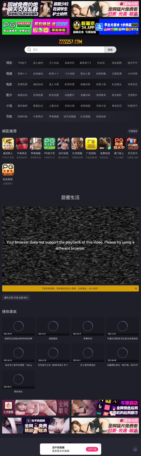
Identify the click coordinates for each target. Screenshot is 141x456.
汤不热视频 (70, 116)
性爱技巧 (132, 105)
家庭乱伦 (38, 105)
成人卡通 (54, 84)
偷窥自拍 (22, 95)
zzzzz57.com (70, 42)
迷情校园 (85, 105)
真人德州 (38, 62)
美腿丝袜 (85, 95)
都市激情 (22, 105)
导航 (9, 116)
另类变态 (132, 84)
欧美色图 (54, 95)
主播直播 (117, 73)
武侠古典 (70, 105)
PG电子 (22, 62)
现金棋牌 (117, 62)
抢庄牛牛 (132, 62)
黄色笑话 (117, 105)
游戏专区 (70, 62)
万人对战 (54, 62)
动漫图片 (70, 95)
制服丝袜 (85, 84)
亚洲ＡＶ (22, 73)
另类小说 (101, 105)
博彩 (9, 63)
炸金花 (101, 62)
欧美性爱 (70, 84)
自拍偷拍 (38, 73)
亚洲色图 (38, 95)
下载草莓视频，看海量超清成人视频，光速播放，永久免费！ (89, 288)
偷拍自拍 (38, 84)
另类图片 (132, 95)
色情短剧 (101, 116)
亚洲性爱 (22, 84)
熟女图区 (117, 95)
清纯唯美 (101, 95)
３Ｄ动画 (70, 73)
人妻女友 (54, 105)
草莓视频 (54, 116)
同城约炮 (22, 116)
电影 (9, 84)
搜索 (110, 49)
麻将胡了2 (85, 62)
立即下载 (92, 449)
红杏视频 (85, 116)
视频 (9, 73)
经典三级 (101, 84)
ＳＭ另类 (132, 73)
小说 (9, 106)
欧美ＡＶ (54, 73)
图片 (9, 95)
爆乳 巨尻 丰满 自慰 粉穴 (16, 297)
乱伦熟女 (117, 84)
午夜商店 (38, 116)
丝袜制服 (101, 73)
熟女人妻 (85, 73)
